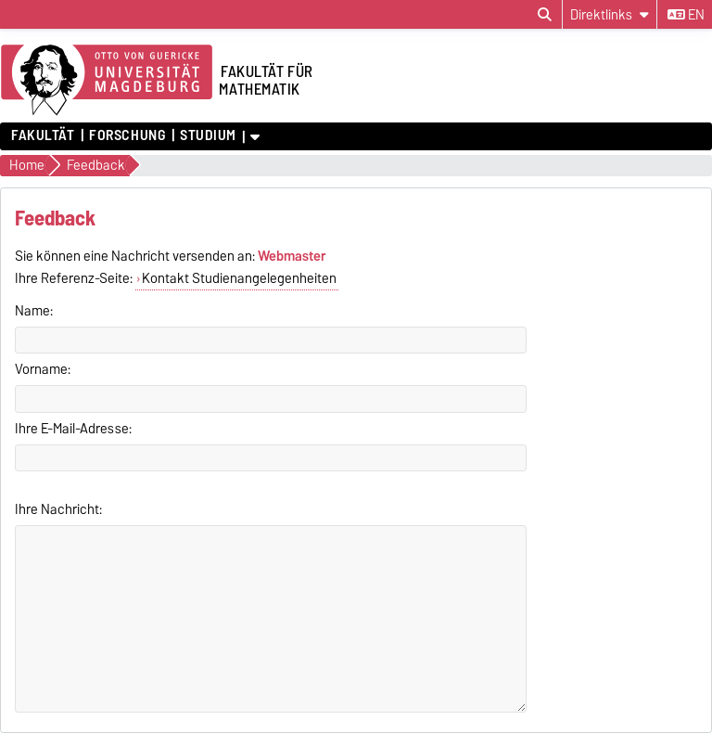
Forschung (127, 135)
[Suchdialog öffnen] (544, 15)
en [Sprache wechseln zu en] (686, 15)
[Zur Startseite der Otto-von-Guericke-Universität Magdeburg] (106, 81)
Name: (34, 311)
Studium (208, 135)
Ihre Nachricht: (58, 509)
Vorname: (42, 369)
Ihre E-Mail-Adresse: (73, 429)
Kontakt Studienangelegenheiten (239, 278)
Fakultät (42, 135)
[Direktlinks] (609, 14)
